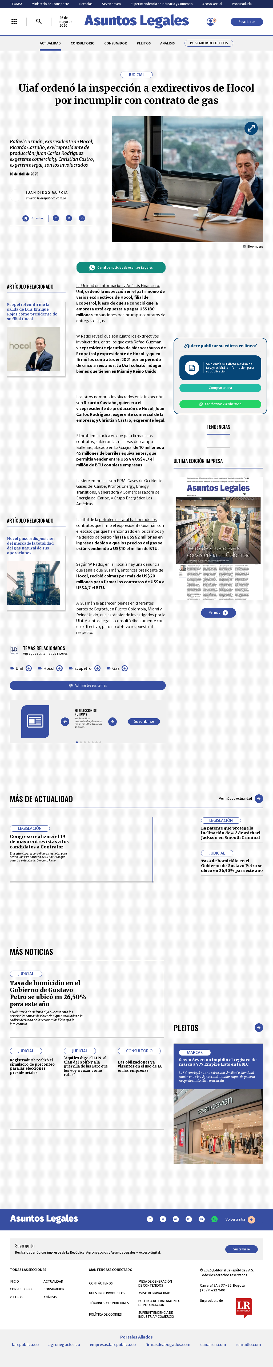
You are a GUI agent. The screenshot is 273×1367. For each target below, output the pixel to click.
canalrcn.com (213, 1344)
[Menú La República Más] (14, 21)
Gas (115, 668)
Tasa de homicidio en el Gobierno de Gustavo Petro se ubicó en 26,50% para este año (232, 866)
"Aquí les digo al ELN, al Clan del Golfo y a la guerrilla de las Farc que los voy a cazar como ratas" (86, 1066)
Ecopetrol (83, 668)
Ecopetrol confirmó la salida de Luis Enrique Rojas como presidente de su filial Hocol (32, 311)
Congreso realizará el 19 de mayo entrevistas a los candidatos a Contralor (39, 841)
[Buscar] (39, 21)
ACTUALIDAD (50, 43)
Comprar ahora (220, 388)
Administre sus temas (88, 685)
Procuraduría (242, 4)
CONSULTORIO (83, 43)
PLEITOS (144, 43)
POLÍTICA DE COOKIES (105, 1314)
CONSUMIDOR (115, 43)
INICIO (14, 1281)
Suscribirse (247, 22)
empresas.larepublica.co (113, 1344)
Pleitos (186, 1027)
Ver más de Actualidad (241, 798)
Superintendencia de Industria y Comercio (162, 4)
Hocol (48, 668)
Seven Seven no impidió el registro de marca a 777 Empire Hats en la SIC (217, 1062)
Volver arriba (240, 1220)
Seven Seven (111, 4)
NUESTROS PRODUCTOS (107, 1293)
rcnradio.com (248, 1344)
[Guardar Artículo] (33, 218)
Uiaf (20, 668)
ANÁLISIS (167, 43)
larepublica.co (25, 1344)
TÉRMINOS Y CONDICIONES (109, 1303)
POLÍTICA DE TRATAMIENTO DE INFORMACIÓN (159, 1303)
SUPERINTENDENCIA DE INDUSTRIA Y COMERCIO (156, 1315)
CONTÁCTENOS (101, 1283)
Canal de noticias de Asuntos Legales (120, 267)
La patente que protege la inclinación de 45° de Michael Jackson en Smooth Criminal (230, 833)
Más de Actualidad (41, 798)
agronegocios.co (64, 1344)
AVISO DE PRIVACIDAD (154, 1293)
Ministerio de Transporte (50, 4)
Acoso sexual (212, 4)
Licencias (86, 4)
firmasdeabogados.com (167, 1344)
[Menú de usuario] (211, 22)
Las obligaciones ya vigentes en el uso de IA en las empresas (140, 1066)
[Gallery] (89, 718)
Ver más (218, 612)
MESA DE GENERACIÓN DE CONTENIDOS (155, 1283)
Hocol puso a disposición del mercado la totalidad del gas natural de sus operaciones (31, 545)
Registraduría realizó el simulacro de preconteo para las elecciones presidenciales (32, 1066)
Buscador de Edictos (209, 43)
